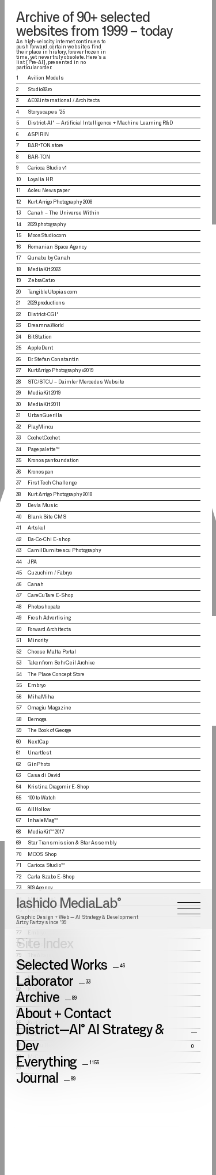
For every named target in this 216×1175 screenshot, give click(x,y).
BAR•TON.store (45, 145)
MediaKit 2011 (44, 404)
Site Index (44, 546)
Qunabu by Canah (49, 258)
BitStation (40, 337)
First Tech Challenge (52, 483)
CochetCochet (44, 438)
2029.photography (47, 224)
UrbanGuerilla (45, 415)
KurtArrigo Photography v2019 (60, 370)
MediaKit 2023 (44, 269)
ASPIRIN (38, 134)
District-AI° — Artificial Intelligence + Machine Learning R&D (100, 123)
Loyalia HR (40, 179)
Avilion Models (46, 78)
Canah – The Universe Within (64, 213)
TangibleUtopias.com (52, 292)
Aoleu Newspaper (49, 190)
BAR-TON (39, 157)
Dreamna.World (46, 325)
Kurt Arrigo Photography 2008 (60, 202)
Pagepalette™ (43, 449)
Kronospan (41, 472)
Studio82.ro (40, 89)
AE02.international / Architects (64, 100)
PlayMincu (41, 427)
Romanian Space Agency (57, 247)
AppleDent (40, 348)
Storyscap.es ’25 (46, 112)
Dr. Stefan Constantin (53, 359)
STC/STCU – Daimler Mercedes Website (76, 382)
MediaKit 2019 (44, 393)
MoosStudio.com (47, 235)
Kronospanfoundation (53, 460)
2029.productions (46, 303)
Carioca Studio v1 (47, 168)
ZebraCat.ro (41, 280)
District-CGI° (43, 314)
